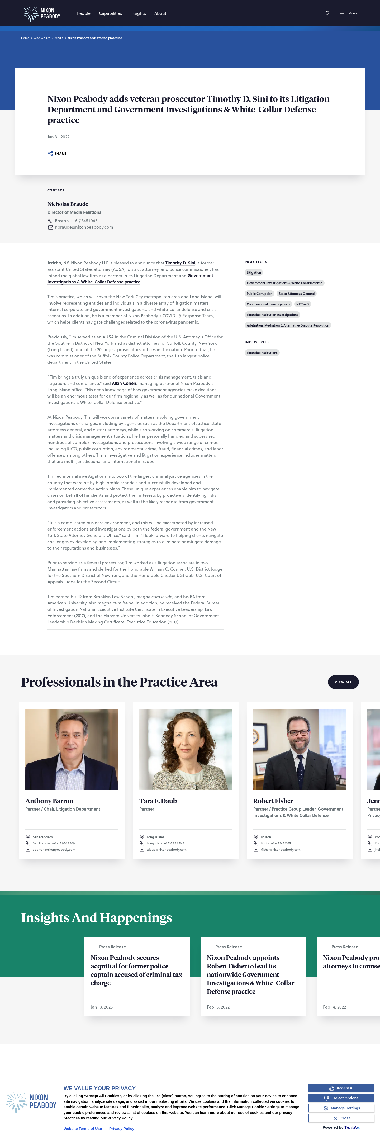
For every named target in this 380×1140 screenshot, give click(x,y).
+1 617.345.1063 (83, 221)
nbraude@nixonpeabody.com (84, 227)
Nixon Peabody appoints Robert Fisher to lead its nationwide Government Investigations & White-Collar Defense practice (250, 974)
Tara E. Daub (158, 800)
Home (25, 38)
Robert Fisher (273, 800)
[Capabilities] (110, 13)
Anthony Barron (49, 800)
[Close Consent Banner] (341, 1118)
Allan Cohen (124, 383)
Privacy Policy (121, 1129)
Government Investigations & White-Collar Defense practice (130, 278)
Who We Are (42, 38)
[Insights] (138, 13)
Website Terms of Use (83, 1129)
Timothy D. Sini (180, 263)
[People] (84, 13)
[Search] (327, 13)
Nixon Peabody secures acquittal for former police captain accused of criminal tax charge (136, 970)
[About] (160, 13)
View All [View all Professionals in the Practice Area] (343, 682)
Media (59, 38)
